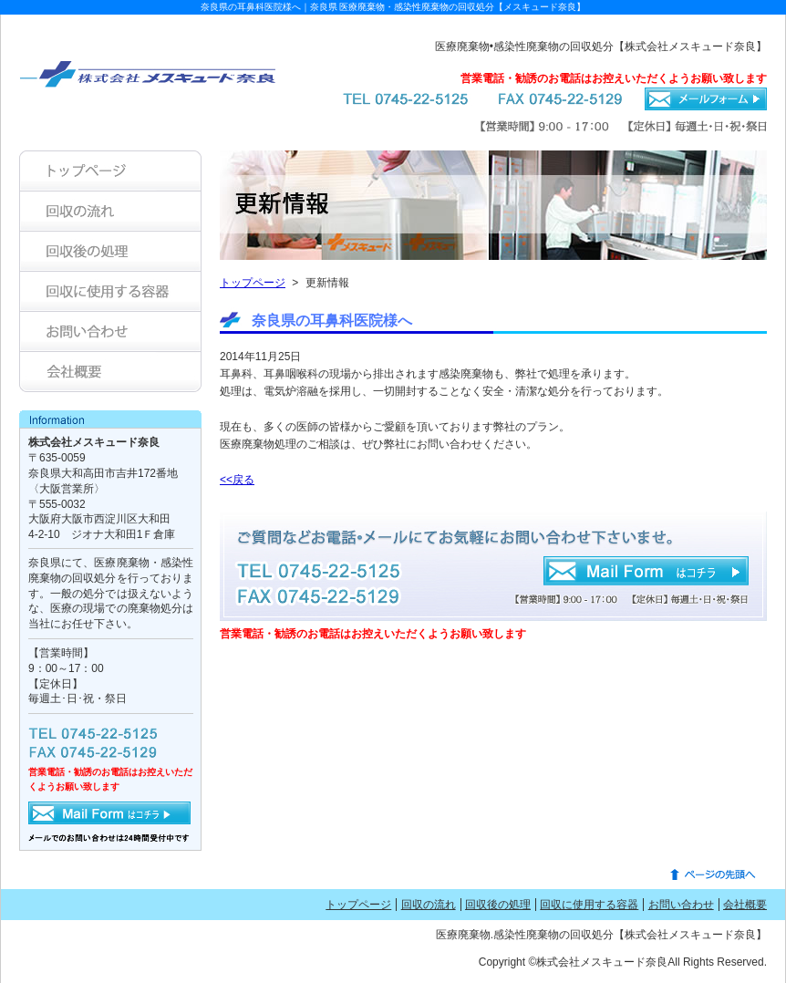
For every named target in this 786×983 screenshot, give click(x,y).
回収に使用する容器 (589, 904)
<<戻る (237, 479)
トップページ (252, 282)
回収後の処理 (498, 904)
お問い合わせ (681, 904)
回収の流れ (428, 904)
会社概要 (745, 904)
